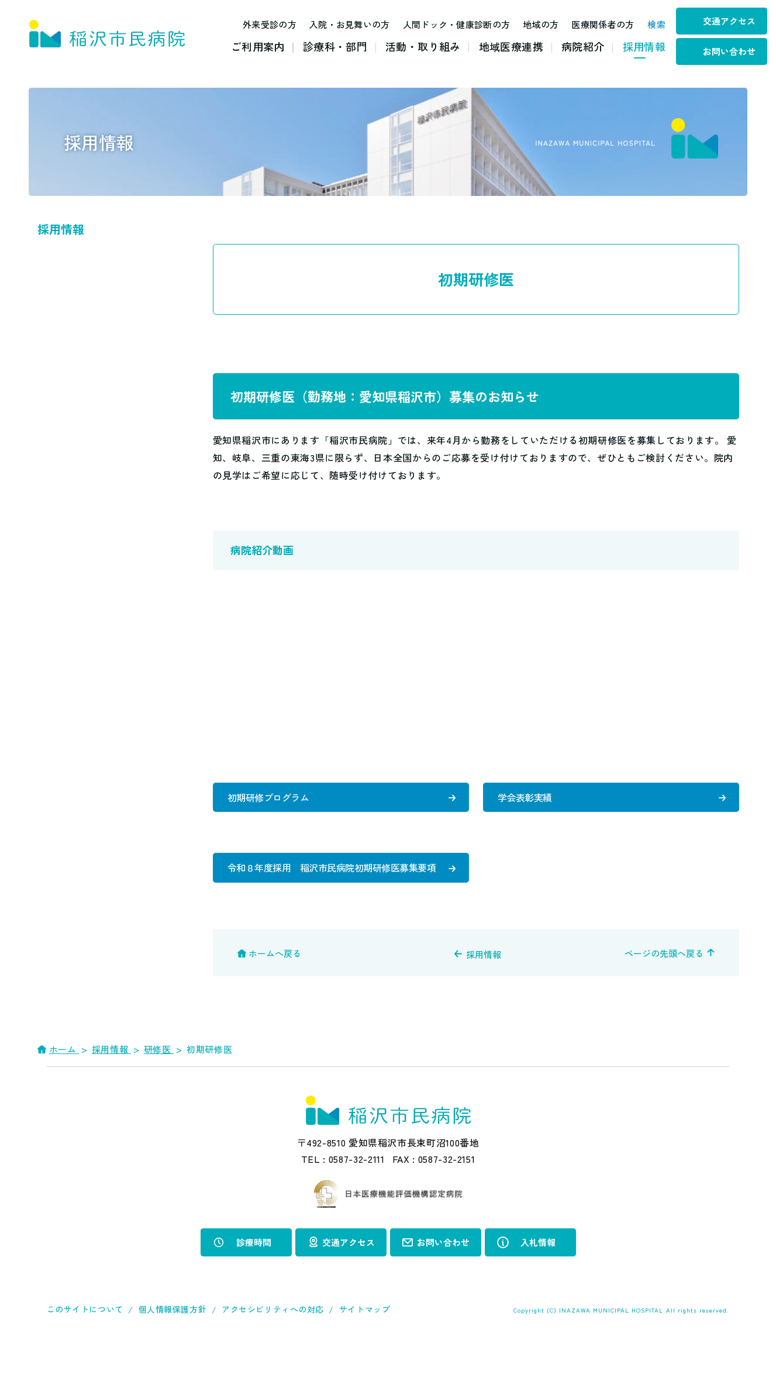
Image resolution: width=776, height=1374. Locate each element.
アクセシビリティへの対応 (273, 1338)
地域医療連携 (511, 46)
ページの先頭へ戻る (664, 983)
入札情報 (538, 1271)
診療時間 (253, 1271)
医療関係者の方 (590, 24)
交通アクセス (729, 21)
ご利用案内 (258, 46)
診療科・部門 (335, 46)
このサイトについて (85, 1338)
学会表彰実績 (527, 799)
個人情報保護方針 (172, 1338)
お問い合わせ (729, 51)
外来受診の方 (257, 24)
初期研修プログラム (270, 799)
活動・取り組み (423, 46)
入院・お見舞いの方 (337, 24)
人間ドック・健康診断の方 (444, 24)
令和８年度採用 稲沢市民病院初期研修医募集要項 (328, 885)
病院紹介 (582, 46)
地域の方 (528, 24)
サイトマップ (364, 1338)
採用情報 (644, 46)
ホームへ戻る (275, 983)
